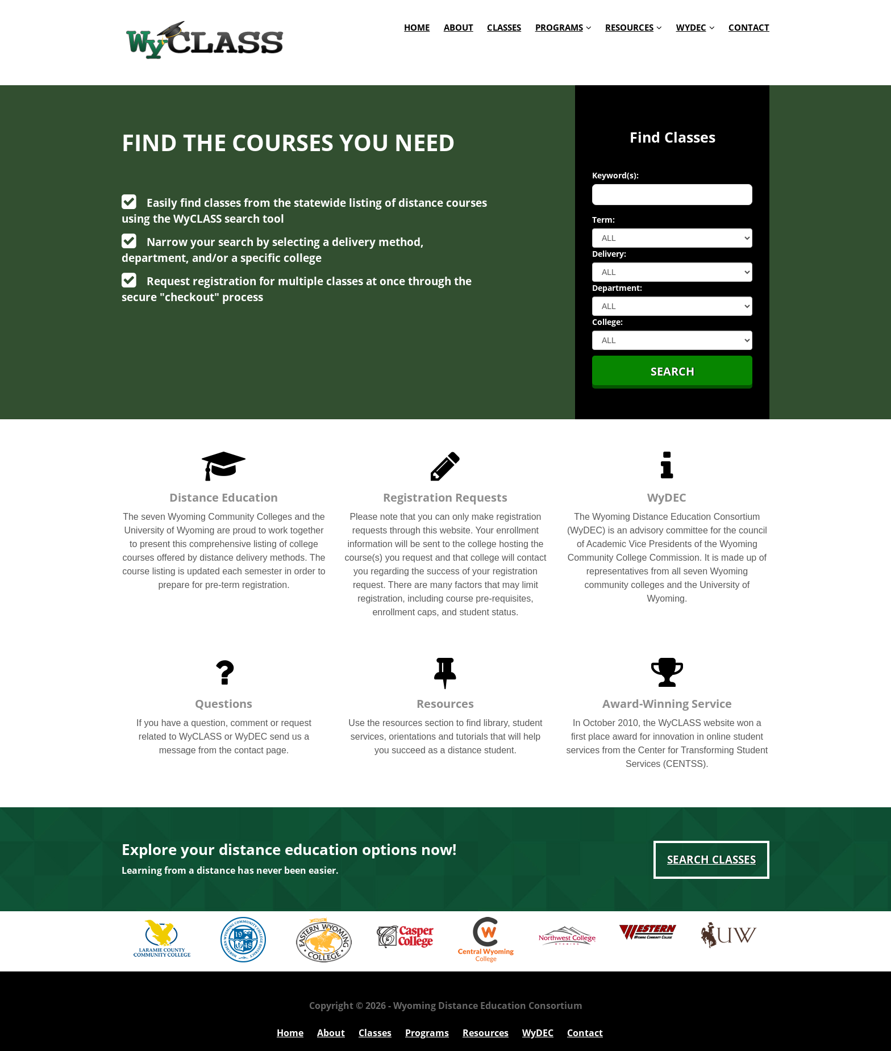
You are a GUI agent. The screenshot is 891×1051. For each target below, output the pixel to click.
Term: (603, 219)
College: (607, 321)
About (458, 27)
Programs (559, 27)
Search (672, 371)
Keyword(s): (615, 175)
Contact (748, 27)
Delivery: (609, 253)
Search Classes (711, 859)
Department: (617, 287)
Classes (504, 27)
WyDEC (691, 27)
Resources (629, 27)
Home (417, 27)
